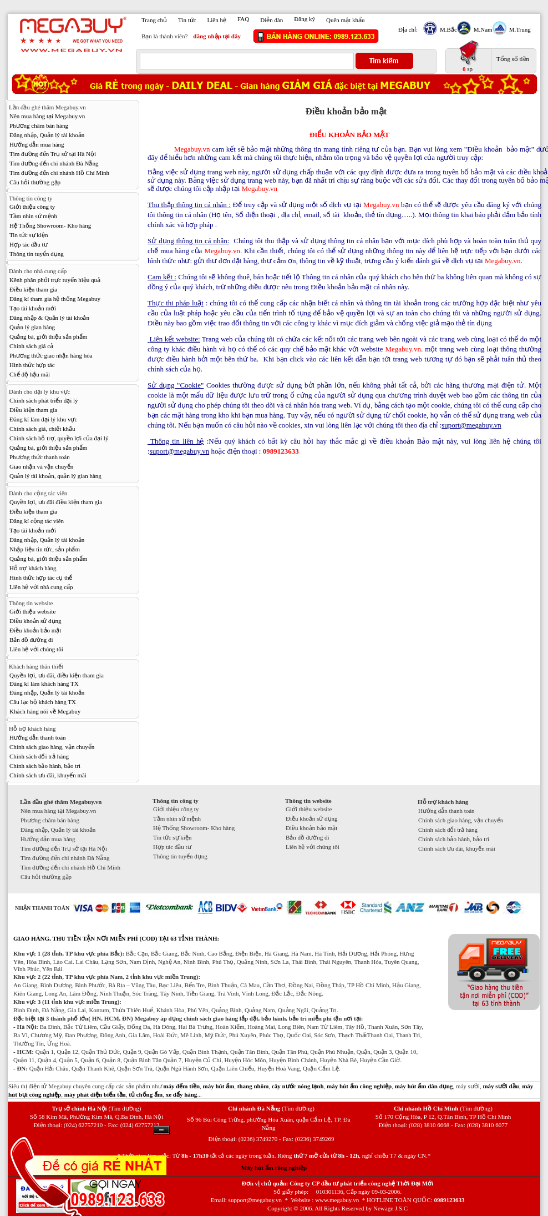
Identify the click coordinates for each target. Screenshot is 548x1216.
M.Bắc (447, 29)
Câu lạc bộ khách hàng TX (42, 702)
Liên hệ (216, 20)
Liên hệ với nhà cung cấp (41, 587)
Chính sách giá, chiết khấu (42, 428)
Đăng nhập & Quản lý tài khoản (49, 317)
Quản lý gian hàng (32, 327)
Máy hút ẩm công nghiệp (274, 1167)
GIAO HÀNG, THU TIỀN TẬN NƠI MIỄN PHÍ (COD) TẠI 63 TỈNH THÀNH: (116, 938)
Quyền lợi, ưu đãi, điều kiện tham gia (56, 675)
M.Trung (518, 29)
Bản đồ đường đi (31, 639)
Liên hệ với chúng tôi (36, 649)
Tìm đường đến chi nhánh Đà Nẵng (53, 163)
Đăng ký (304, 19)
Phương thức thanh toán (39, 457)
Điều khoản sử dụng (35, 620)
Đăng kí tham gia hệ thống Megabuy (54, 298)
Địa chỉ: (408, 29)
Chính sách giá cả (31, 346)
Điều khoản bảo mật (35, 630)
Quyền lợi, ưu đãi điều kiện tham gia (55, 502)
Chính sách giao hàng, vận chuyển (51, 746)
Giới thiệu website (32, 611)
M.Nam (482, 29)
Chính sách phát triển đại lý (43, 400)
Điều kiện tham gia (33, 289)
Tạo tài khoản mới (32, 308)
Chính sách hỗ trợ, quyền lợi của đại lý (58, 438)
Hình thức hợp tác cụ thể (40, 577)
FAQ (243, 19)
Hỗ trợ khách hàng (33, 568)
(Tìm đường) (124, 1108)
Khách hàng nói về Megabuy (44, 711)
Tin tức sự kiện (28, 235)
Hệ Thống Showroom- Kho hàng (50, 225)
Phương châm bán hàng (38, 125)
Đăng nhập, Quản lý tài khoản (46, 135)
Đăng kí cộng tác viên (36, 520)
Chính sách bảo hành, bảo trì (44, 765)
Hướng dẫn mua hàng (36, 144)
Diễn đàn (271, 20)
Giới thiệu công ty (32, 206)
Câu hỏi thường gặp (34, 182)
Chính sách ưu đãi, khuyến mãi (48, 775)
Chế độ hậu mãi (29, 374)
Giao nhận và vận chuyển (41, 466)
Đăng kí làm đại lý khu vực (43, 419)
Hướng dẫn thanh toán (37, 737)
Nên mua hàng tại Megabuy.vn (47, 116)
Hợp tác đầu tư (28, 244)
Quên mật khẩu (345, 20)
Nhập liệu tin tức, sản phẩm (44, 549)
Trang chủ (154, 20)
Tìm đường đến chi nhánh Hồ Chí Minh (59, 172)
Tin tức (187, 20)
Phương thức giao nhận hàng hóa (51, 355)
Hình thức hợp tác (32, 364)
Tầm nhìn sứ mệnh (33, 216)
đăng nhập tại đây (217, 36)
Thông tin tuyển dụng (36, 253)
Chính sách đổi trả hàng (39, 756)
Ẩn (161, 1130)
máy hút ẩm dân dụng (424, 1086)
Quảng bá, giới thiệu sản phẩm (48, 336)
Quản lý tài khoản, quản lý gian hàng (55, 476)
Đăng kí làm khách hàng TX (44, 683)
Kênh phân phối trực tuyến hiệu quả (54, 280)
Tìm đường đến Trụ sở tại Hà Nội (52, 153)
